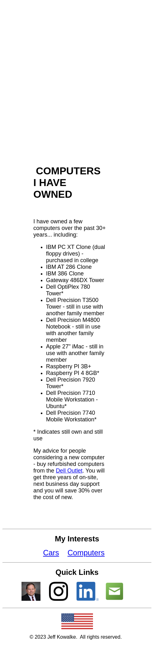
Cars (51, 552)
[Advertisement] (76, 79)
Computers (85, 552)
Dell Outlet (69, 470)
